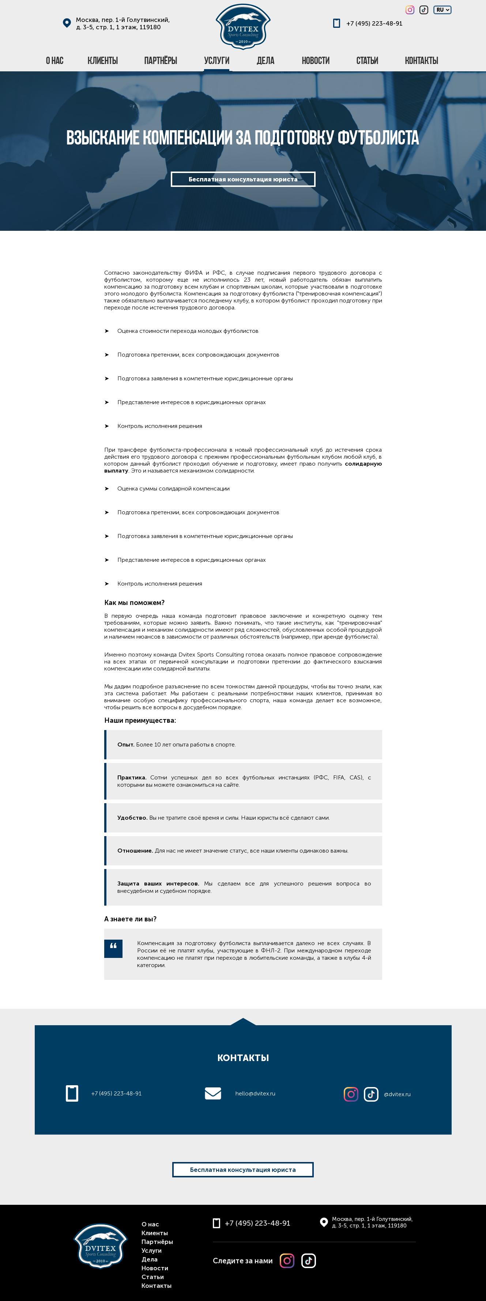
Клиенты (155, 1233)
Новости (155, 1268)
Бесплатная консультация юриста (243, 179)
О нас (150, 1224)
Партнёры (157, 1241)
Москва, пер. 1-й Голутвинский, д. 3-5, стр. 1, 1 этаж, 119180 (123, 23)
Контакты (157, 1285)
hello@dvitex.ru (255, 1093)
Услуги (152, 1250)
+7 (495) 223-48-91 (374, 23)
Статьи (153, 1277)
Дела (150, 1259)
